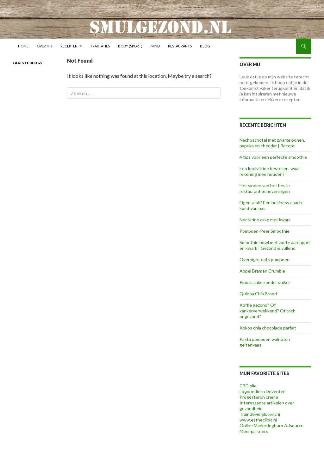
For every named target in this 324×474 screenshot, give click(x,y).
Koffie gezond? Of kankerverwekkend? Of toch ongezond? (268, 310)
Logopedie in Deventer (262, 391)
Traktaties (100, 46)
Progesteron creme (259, 397)
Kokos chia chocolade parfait (268, 327)
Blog (205, 46)
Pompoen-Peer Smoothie (265, 231)
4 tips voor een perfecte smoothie (273, 157)
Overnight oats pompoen (265, 259)
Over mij (44, 46)
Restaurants (180, 46)
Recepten (69, 46)
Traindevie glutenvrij (260, 414)
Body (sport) (130, 46)
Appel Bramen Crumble (262, 271)
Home (23, 46)
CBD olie (248, 385)
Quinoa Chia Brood (258, 293)
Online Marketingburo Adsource (271, 425)
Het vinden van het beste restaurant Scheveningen (265, 188)
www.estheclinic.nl (258, 419)
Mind (155, 46)
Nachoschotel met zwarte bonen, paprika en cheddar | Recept (272, 142)
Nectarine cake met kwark (265, 219)
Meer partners (254, 431)
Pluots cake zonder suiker (265, 282)
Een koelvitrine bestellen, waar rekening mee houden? (270, 171)
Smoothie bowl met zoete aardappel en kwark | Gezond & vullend (275, 245)
